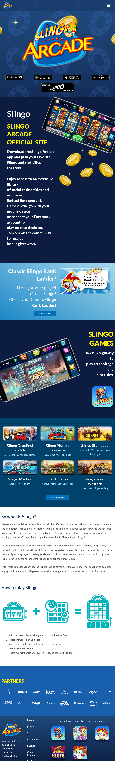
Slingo (30, 726)
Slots (29, 733)
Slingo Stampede (94, 445)
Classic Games (31, 753)
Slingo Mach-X (20, 479)
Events (31, 745)
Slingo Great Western (95, 481)
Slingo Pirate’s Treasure (57, 447)
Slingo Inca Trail (57, 479)
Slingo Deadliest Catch (20, 447)
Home (30, 720)
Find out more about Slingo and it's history (80, 721)
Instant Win (33, 739)
